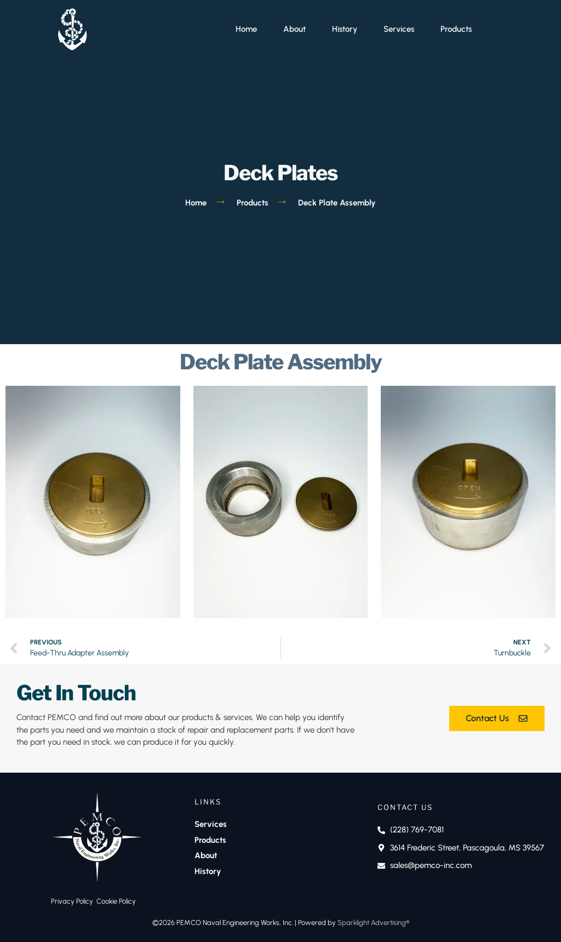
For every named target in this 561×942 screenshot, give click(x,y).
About (294, 29)
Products (456, 29)
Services (398, 29)
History (344, 29)
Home (246, 29)
